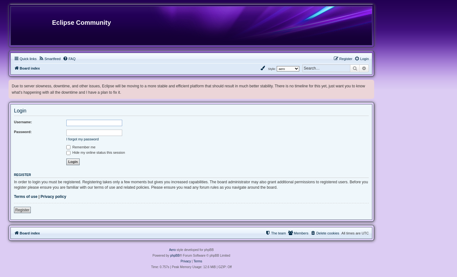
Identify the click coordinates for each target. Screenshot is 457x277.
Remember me (81, 147)
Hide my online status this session (95, 152)
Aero (172, 250)
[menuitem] (50, 59)
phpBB (175, 255)
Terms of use (25, 196)
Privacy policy (53, 196)
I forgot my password (82, 139)
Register (22, 210)
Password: (23, 132)
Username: (23, 122)
